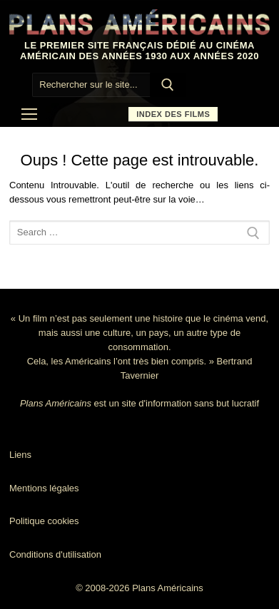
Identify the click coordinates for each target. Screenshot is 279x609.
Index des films (173, 114)
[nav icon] (29, 115)
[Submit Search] (168, 85)
